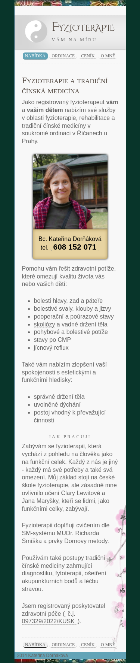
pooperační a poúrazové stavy (74, 316)
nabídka (35, 55)
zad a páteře (86, 301)
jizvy (105, 308)
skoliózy (44, 324)
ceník (88, 55)
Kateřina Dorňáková (48, 655)
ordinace (63, 55)
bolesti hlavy (50, 301)
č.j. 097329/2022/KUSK (48, 618)
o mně (108, 55)
